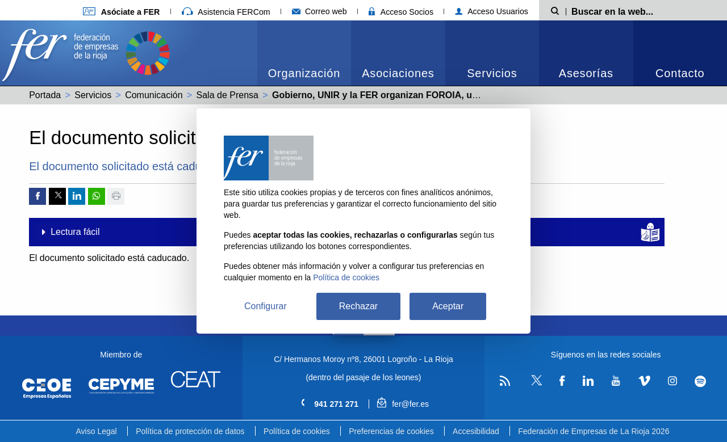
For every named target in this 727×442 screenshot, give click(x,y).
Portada (45, 95)
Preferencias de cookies (391, 431)
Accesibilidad (476, 431)
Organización (304, 73)
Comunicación (153, 95)
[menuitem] (304, 53)
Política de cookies (297, 431)
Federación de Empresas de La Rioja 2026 (593, 431)
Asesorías (586, 73)
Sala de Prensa (227, 95)
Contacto (679, 73)
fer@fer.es (403, 404)
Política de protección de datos (190, 431)
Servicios (492, 73)
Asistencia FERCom (226, 11)
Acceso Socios (401, 11)
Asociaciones (398, 73)
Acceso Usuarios (491, 11)
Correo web (319, 11)
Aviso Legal (96, 431)
